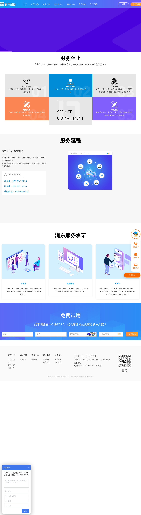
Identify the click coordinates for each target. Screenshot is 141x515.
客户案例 (46, 359)
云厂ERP (11, 362)
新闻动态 (58, 362)
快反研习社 (58, 4)
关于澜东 (58, 359)
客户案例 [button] (82, 4)
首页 (25, 4)
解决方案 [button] (46, 4)
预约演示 (132, 334)
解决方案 (23, 359)
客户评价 (46, 362)
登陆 (123, 4)
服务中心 (71, 4)
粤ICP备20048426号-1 (86, 376)
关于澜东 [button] (94, 4)
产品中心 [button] (35, 4)
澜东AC (11, 368)
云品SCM (11, 359)
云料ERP (11, 365)
